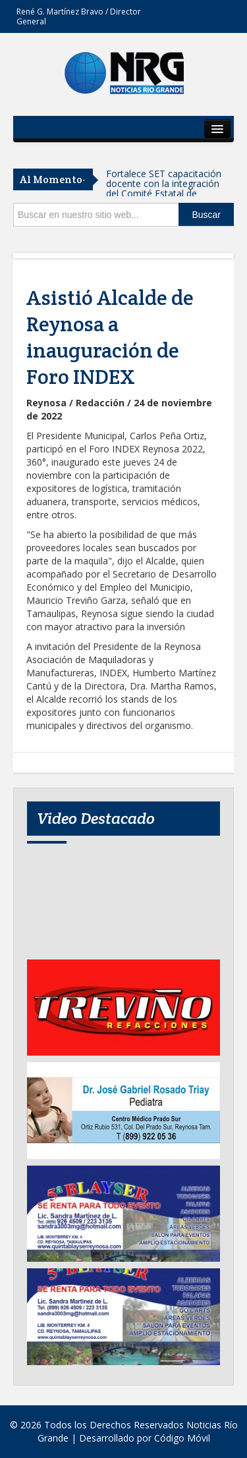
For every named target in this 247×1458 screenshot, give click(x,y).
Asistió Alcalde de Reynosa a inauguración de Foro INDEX (110, 337)
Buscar (206, 214)
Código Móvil (182, 1438)
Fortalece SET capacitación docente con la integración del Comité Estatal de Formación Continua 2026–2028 (164, 193)
